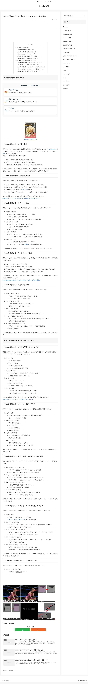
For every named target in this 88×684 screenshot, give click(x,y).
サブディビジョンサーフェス (17, 521)
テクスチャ (52, 150)
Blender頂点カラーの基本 (22, 47)
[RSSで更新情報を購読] (32, 630)
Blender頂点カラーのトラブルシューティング (29, 72)
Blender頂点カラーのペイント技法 (26, 54)
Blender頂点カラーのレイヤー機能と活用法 (28, 65)
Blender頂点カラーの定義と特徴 (26, 49)
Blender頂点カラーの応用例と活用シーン (28, 58)
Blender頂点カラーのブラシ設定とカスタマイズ (30, 63)
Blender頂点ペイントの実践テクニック (26, 61)
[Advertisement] (30, 30)
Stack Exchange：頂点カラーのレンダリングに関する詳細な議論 (21, 281)
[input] (74, 15)
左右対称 (26, 245)
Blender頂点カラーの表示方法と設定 (27, 52)
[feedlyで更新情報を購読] (28, 630)
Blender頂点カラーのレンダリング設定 (27, 56)
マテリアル (25, 190)
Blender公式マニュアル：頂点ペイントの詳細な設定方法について (22, 199)
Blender (5, 624)
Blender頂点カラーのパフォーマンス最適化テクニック (31, 70)
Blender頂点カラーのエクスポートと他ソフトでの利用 (31, 67)
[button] (84, 15)
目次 (28, 44)
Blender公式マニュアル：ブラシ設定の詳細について (18, 400)
